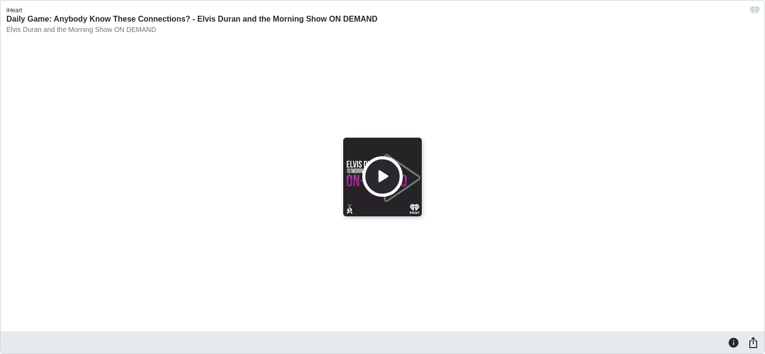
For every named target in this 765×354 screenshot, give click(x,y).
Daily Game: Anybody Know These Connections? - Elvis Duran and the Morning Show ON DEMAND (192, 19)
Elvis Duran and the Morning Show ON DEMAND (81, 29)
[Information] (733, 342)
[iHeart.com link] (755, 12)
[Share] (753, 342)
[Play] (382, 176)
